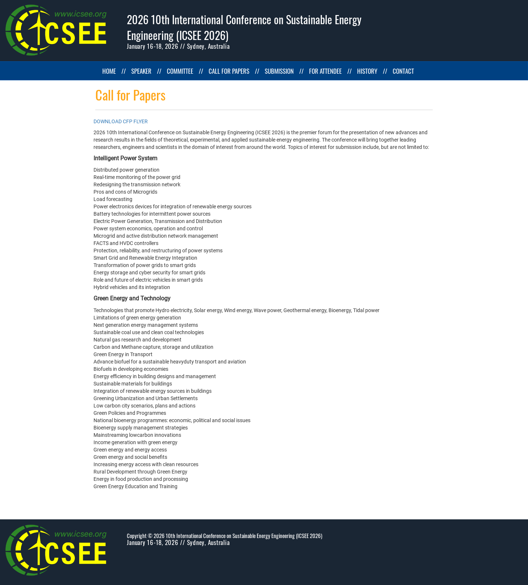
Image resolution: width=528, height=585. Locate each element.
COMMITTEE (180, 71)
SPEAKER (141, 71)
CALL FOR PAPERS (229, 71)
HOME (109, 71)
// (123, 71)
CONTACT (403, 71)
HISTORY (367, 71)
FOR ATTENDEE (325, 71)
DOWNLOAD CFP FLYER (121, 121)
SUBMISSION (279, 71)
